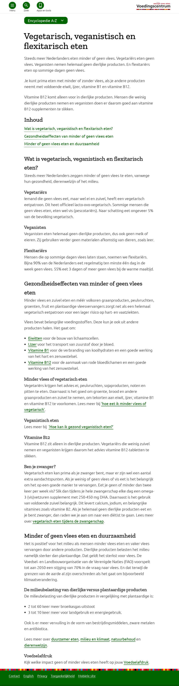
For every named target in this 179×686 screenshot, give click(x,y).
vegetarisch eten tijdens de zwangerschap (68, 521)
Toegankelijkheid (63, 676)
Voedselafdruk (136, 662)
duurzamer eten (65, 639)
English (28, 676)
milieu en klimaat (94, 639)
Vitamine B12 (39, 362)
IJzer (32, 344)
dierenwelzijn (35, 645)
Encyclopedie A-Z (47, 20)
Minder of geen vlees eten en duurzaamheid (61, 143)
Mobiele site (87, 676)
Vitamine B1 (38, 350)
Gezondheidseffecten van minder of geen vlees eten (68, 136)
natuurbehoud (123, 639)
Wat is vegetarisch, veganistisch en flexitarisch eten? (68, 128)
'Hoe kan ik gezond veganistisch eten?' (81, 426)
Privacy (42, 676)
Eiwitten (35, 338)
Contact (14, 676)
